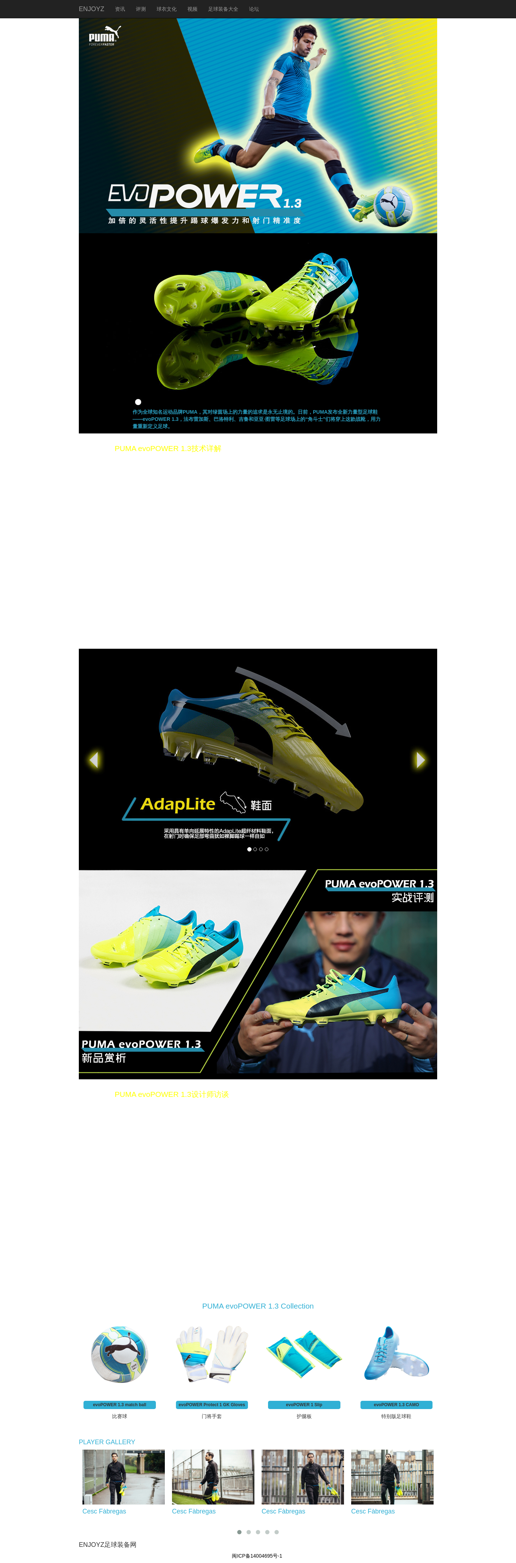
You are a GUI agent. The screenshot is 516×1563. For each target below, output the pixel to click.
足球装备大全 (223, 9)
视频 (192, 9)
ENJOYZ (91, 9)
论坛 (254, 9)
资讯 (120, 9)
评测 (141, 9)
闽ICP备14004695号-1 (257, 1556)
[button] (106, 756)
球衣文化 (167, 9)
